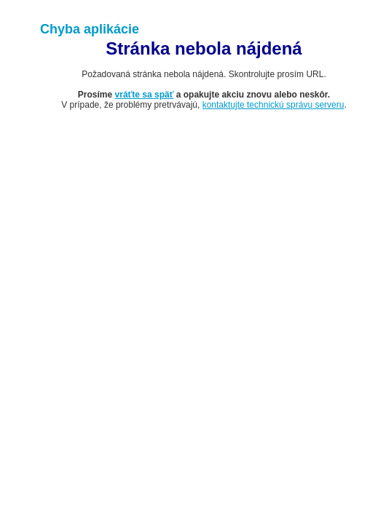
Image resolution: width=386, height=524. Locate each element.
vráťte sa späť (144, 95)
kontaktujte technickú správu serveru (273, 105)
